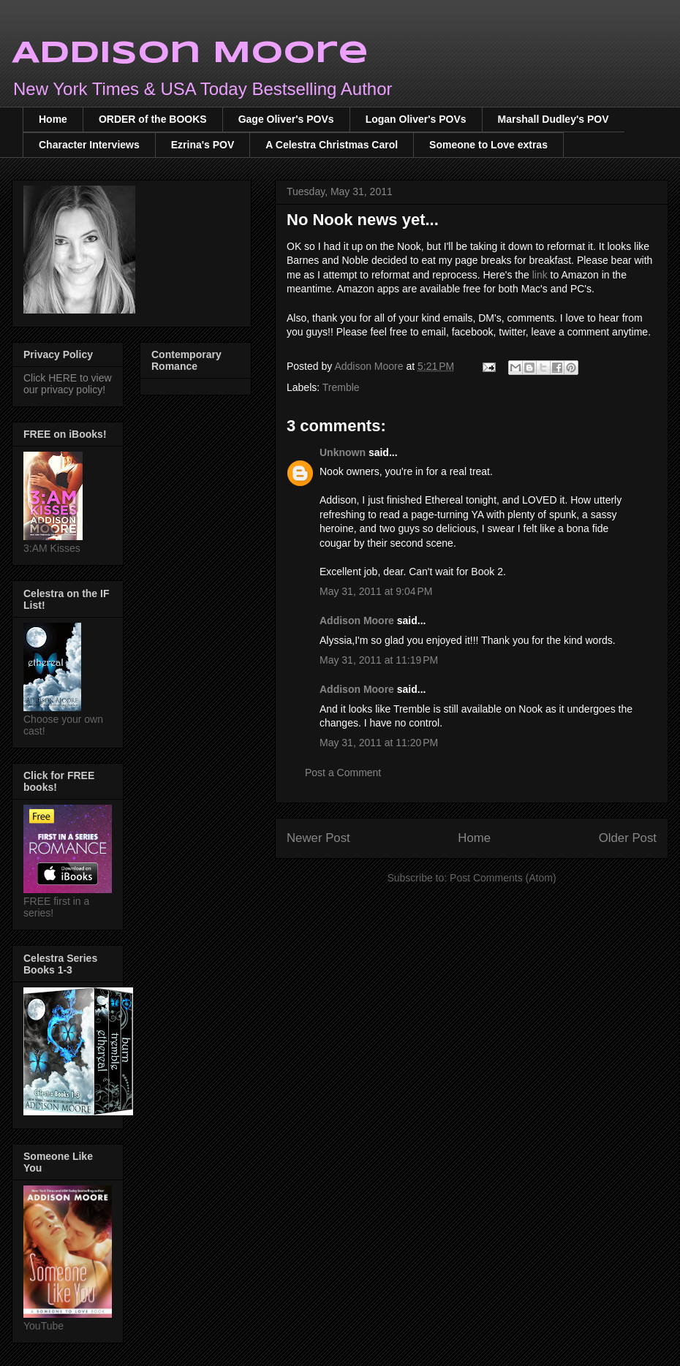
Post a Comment (343, 772)
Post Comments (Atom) (503, 878)
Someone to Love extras (488, 145)
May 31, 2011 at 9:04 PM (376, 591)
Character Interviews (89, 145)
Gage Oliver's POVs (286, 119)
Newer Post (318, 838)
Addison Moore (190, 54)
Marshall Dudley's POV (553, 119)
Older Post (628, 838)
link (540, 275)
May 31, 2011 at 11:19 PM (379, 660)
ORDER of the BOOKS (153, 119)
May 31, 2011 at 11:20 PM (379, 742)
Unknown (343, 452)
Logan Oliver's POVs (416, 119)
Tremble (341, 387)
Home (53, 119)
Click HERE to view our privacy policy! (67, 383)
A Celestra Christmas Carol (331, 145)
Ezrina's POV (203, 145)
